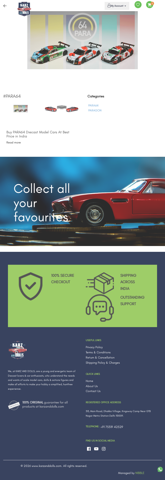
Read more (13, 142)
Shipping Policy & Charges (103, 363)
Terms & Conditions (98, 352)
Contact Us (93, 391)
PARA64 (93, 105)
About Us (92, 386)
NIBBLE (139, 473)
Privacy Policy (94, 347)
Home (89, 381)
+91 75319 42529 (112, 427)
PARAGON (94, 110)
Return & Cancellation (100, 357)
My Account (116, 6)
